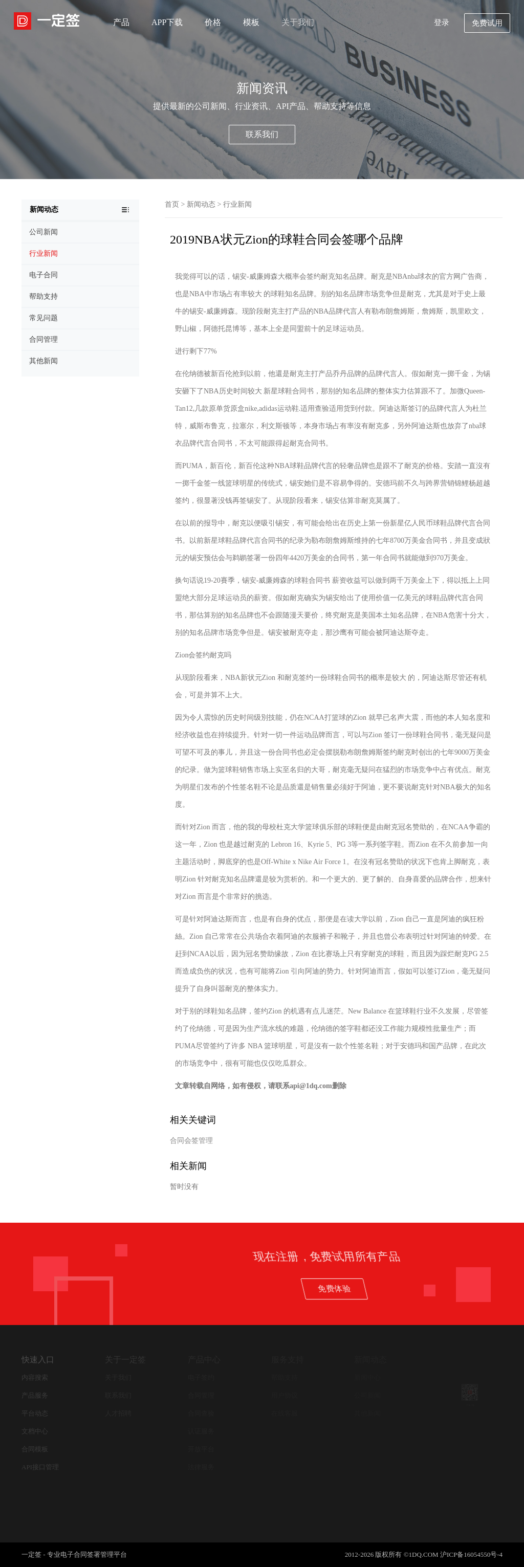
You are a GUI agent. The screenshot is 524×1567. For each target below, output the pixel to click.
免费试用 (487, 23)
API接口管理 (40, 1467)
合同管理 (201, 1395)
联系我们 (262, 134)
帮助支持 (284, 1377)
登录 (441, 22)
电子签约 (201, 1377)
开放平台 (201, 1449)
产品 (121, 22)
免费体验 (464, 1288)
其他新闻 (367, 1413)
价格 (213, 22)
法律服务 (201, 1467)
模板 (251, 22)
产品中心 (204, 1359)
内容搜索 (34, 1377)
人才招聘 (118, 1413)
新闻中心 (367, 1377)
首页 (172, 204)
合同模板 (34, 1449)
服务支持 (287, 1359)
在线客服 (284, 1413)
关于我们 (297, 22)
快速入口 (37, 1359)
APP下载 (167, 22)
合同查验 (201, 1413)
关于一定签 (125, 1359)
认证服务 (201, 1431)
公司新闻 (367, 1395)
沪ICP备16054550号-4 (471, 1554)
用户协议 (284, 1395)
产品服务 (34, 1395)
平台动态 (34, 1413)
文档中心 (34, 1431)
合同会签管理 (191, 1140)
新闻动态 (201, 204)
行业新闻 (237, 204)
